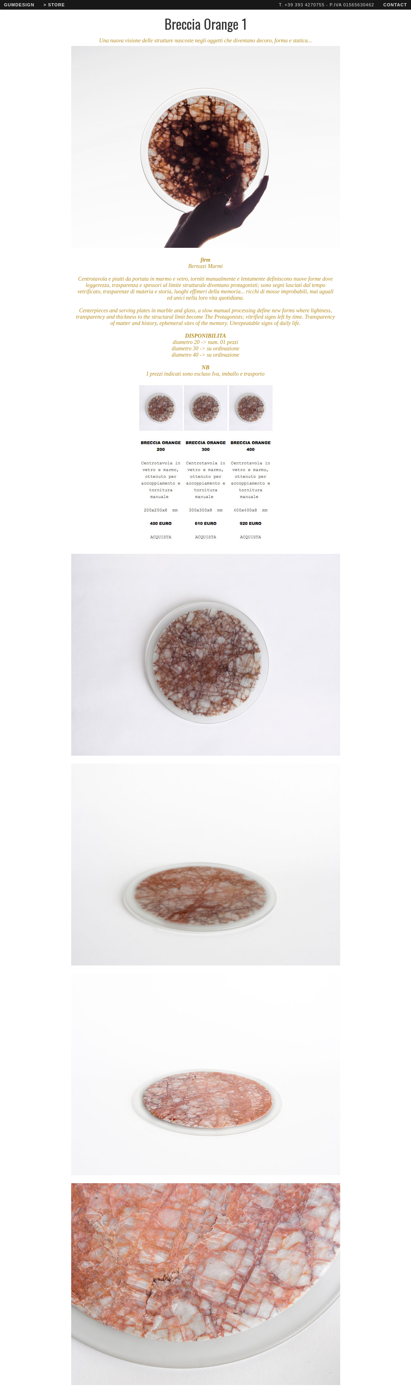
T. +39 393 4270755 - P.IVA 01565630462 (326, 4)
